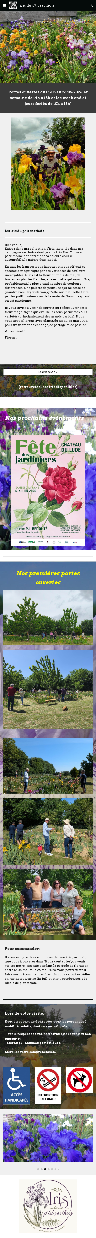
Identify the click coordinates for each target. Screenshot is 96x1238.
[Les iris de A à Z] (48, 372)
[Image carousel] (48, 1142)
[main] (48, 98)
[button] (4, 5)
